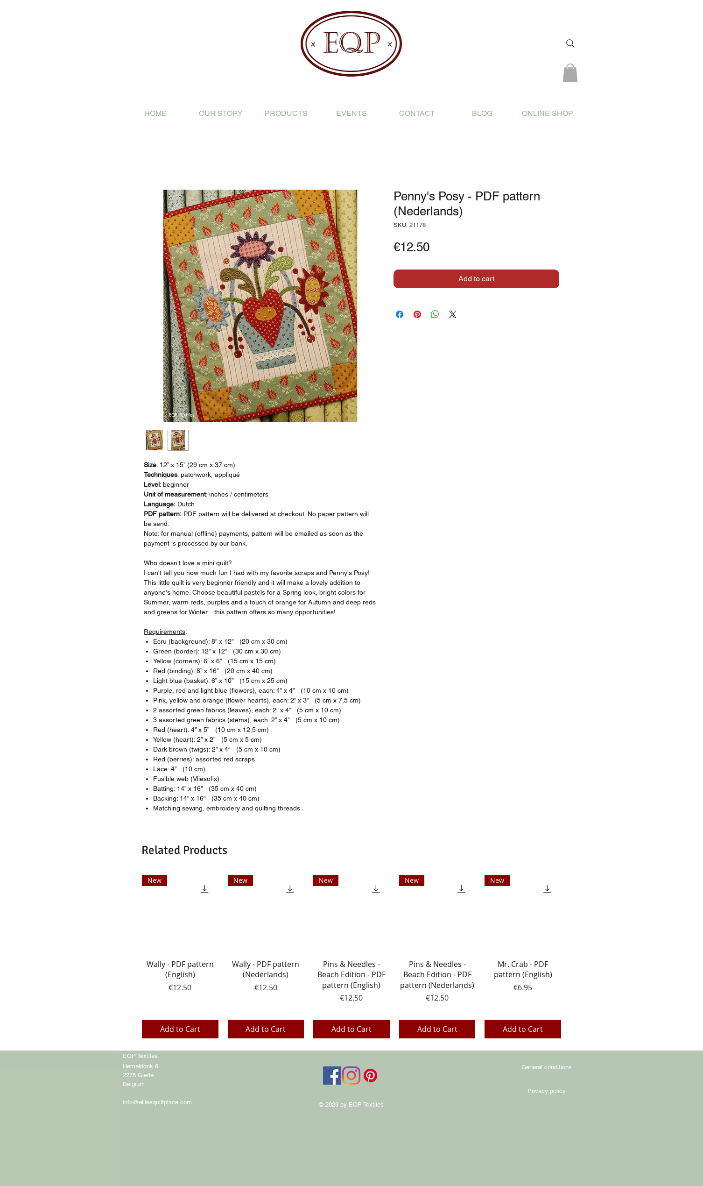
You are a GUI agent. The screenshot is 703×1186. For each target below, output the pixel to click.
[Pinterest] (370, 1075)
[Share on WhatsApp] (435, 314)
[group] (351, 956)
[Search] (570, 43)
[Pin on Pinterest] (417, 314)
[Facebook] (332, 1075)
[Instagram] (351, 1075)
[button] (570, 73)
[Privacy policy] (546, 1091)
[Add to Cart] (180, 1029)
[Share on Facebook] (399, 314)
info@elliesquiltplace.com (157, 1102)
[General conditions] (546, 1067)
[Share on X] (452, 314)
